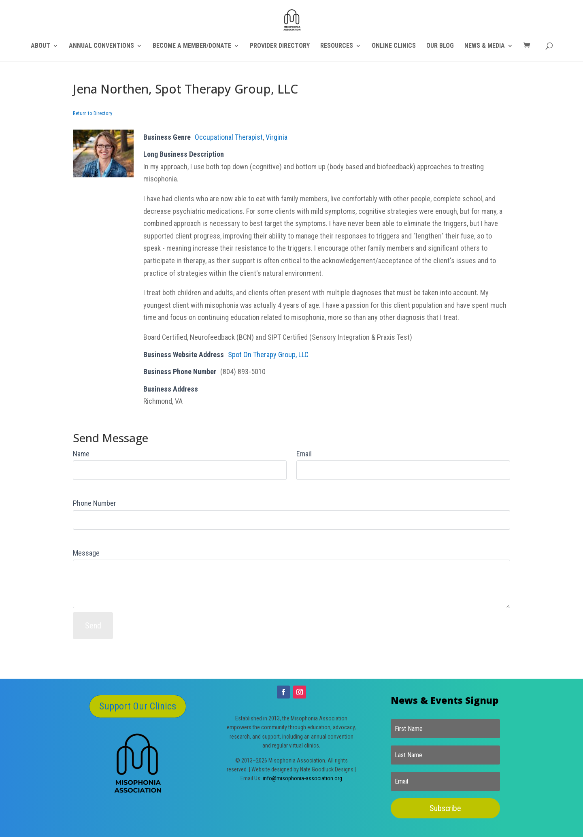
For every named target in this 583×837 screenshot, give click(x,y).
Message (86, 553)
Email (304, 453)
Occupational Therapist (229, 137)
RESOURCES (336, 46)
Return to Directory (92, 113)
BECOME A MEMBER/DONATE (192, 46)
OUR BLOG (440, 46)
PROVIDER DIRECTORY (280, 46)
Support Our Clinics (137, 706)
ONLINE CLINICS (394, 46)
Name (81, 453)
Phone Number (94, 503)
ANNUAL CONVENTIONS (101, 46)
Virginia (276, 137)
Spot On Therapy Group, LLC (268, 354)
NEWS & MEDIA (484, 46)
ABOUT (40, 46)
